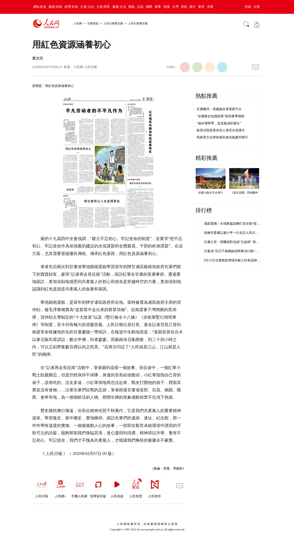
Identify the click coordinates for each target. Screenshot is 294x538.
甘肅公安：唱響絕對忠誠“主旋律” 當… (231, 242)
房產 (210, 7)
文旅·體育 (103, 7)
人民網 (78, 23)
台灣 (175, 7)
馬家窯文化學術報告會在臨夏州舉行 (222, 137)
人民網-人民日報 (85, 67)
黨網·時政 (55, 7)
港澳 (166, 7)
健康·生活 (119, 7)
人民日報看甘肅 (113, 23)
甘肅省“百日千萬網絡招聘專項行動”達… (232, 251)
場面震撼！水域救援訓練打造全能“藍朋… (233, 223)
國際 (149, 7)
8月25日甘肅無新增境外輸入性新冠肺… (232, 260)
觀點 (131, 7)
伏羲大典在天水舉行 (210, 192)
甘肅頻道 (92, 23)
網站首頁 (39, 7)
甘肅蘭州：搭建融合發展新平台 (219, 109)
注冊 (256, 7)
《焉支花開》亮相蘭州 (244, 192)
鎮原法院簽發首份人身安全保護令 (221, 130)
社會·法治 (87, 7)
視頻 (184, 7)
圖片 (192, 7)
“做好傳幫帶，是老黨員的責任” (219, 123)
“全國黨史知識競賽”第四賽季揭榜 (220, 116)
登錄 (248, 7)
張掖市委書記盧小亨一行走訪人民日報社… (234, 233)
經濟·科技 (71, 7)
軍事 (158, 7)
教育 (201, 7)
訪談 (140, 7)
